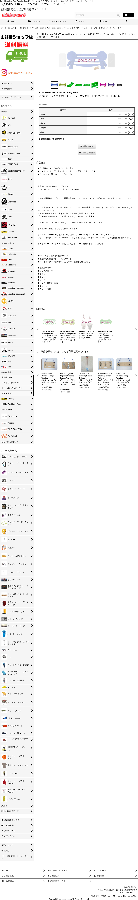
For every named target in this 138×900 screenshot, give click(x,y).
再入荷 (131, 114)
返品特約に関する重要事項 (51, 139)
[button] (126, 22)
